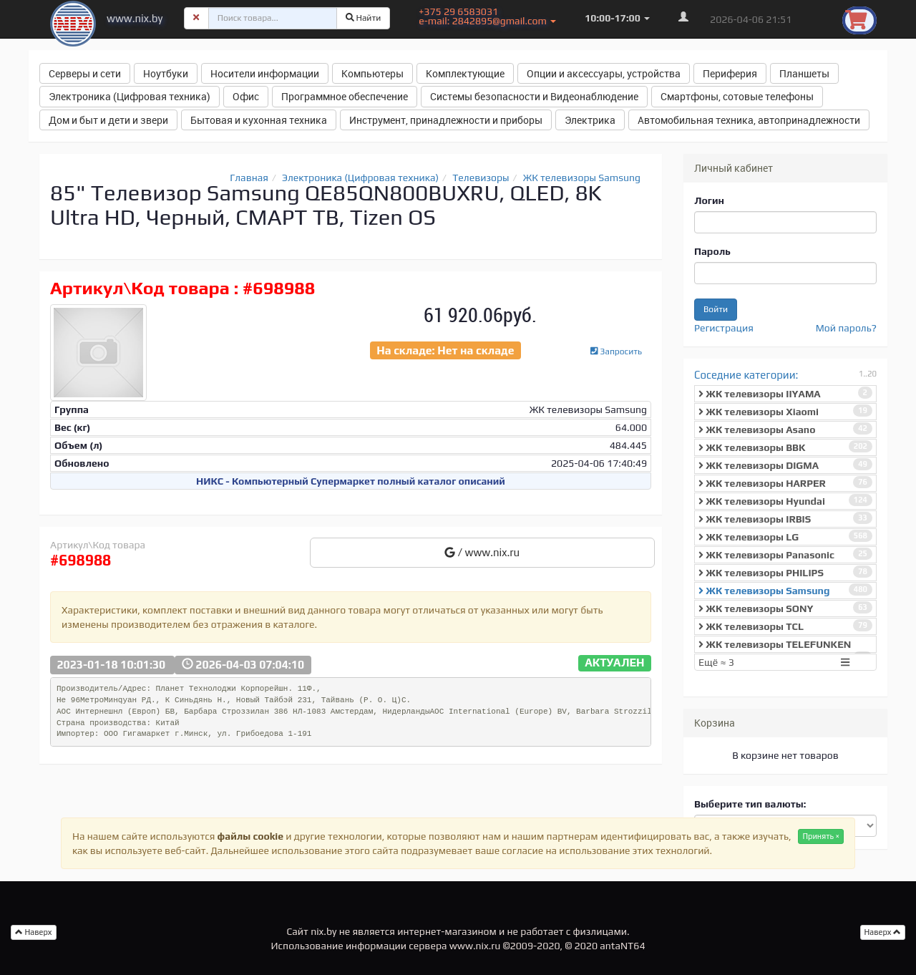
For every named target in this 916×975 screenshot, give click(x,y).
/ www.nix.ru (482, 552)
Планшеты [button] (804, 73)
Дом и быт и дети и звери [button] (108, 120)
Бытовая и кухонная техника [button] (258, 120)
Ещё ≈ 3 (775, 662)
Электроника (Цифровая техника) (360, 177)
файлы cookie (250, 836)
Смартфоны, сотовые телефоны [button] (737, 96)
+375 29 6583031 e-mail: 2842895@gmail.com (487, 16)
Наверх (883, 932)
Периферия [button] (730, 73)
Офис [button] (246, 96)
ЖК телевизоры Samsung (581, 177)
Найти (363, 18)
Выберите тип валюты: (750, 804)
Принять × (820, 836)
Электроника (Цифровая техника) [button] (129, 96)
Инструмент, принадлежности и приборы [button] (445, 120)
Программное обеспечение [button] (344, 96)
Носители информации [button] (264, 73)
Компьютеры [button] (372, 73)
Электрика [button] (590, 120)
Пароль (712, 251)
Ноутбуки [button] (165, 73)
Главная (249, 177)
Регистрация (724, 328)
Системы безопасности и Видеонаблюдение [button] (534, 96)
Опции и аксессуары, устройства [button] (604, 73)
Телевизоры (480, 177)
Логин (709, 200)
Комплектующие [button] (465, 73)
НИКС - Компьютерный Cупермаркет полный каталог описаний (350, 481)
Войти (715, 309)
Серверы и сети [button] (85, 73)
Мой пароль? (846, 328)
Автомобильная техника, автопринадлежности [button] (749, 120)
